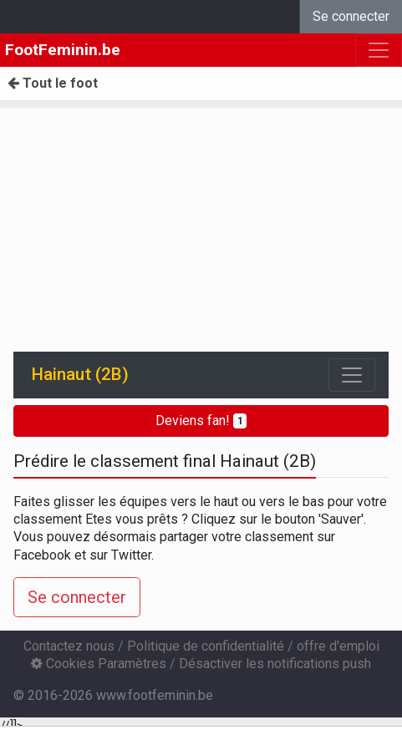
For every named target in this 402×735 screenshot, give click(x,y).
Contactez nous (68, 646)
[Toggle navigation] (351, 375)
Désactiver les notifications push (275, 664)
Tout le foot (53, 83)
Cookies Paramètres (98, 664)
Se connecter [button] (77, 597)
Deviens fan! (201, 420)
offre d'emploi (338, 646)
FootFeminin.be (62, 49)
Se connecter (351, 16)
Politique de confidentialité (205, 646)
